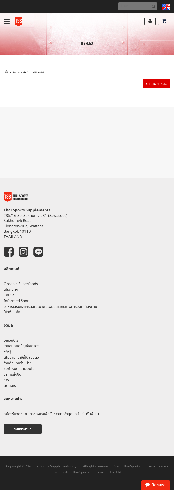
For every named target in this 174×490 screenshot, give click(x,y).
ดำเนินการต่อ (156, 84)
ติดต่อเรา (10, 386)
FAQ (7, 352)
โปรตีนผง (11, 289)
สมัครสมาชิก (23, 429)
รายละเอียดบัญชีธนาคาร (21, 346)
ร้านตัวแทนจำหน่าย (18, 363)
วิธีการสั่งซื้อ (12, 374)
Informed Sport (17, 301)
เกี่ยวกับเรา (12, 340)
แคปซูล (9, 295)
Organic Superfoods (21, 284)
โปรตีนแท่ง (12, 312)
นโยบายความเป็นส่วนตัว (21, 357)
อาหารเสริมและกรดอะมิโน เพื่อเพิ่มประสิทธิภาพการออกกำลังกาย (50, 306)
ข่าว (6, 380)
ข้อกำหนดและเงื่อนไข (19, 369)
